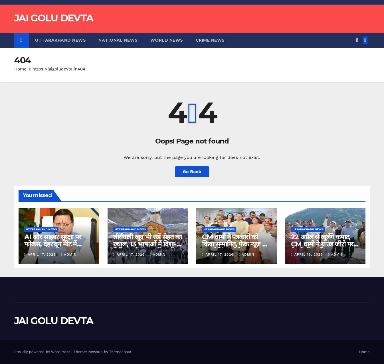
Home (20, 69)
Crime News (210, 40)
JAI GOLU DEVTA (53, 18)
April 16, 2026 (309, 254)
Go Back (192, 171)
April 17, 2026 (42, 254)
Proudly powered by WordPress (43, 352)
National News (118, 40)
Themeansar (120, 352)
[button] (357, 40)
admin (69, 254)
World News (166, 40)
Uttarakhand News (60, 40)
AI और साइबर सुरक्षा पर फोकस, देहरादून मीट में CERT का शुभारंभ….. (52, 244)
